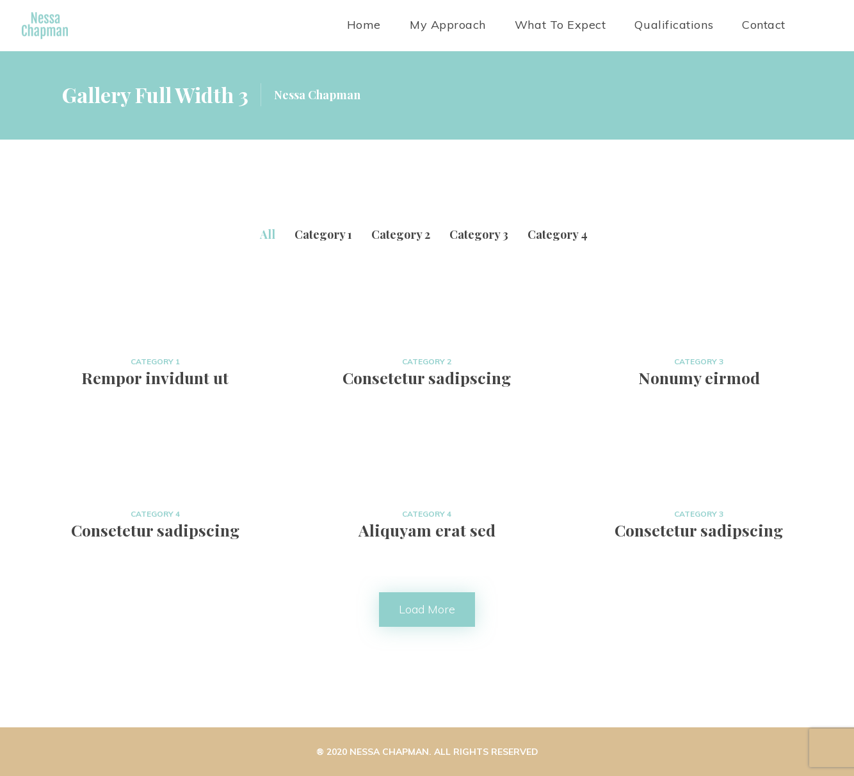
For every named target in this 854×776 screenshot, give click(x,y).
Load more (427, 609)
